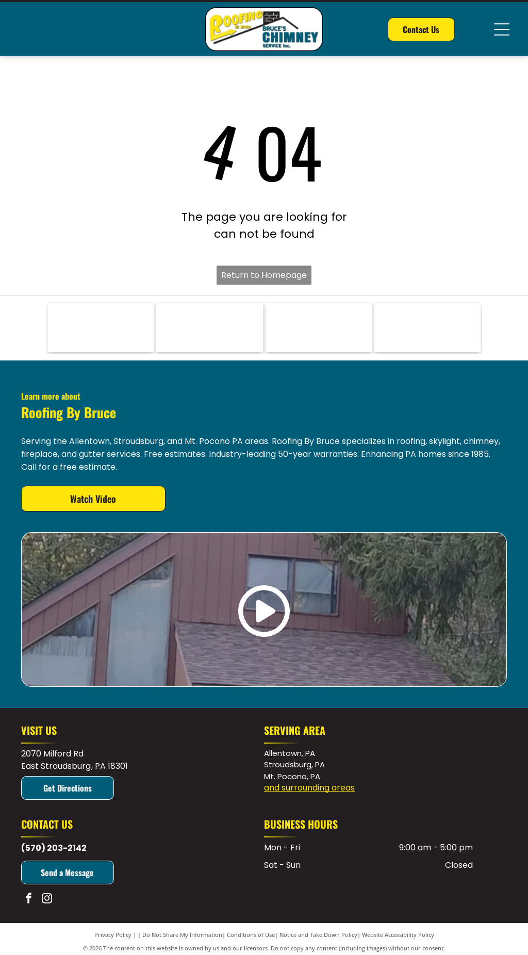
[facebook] (29, 900)
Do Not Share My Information (182, 934)
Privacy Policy (112, 934)
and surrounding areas (309, 788)
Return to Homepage (264, 275)
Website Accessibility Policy (398, 934)
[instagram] (47, 900)
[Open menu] (501, 29)
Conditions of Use (251, 934)
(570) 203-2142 (54, 848)
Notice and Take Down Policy (318, 934)
